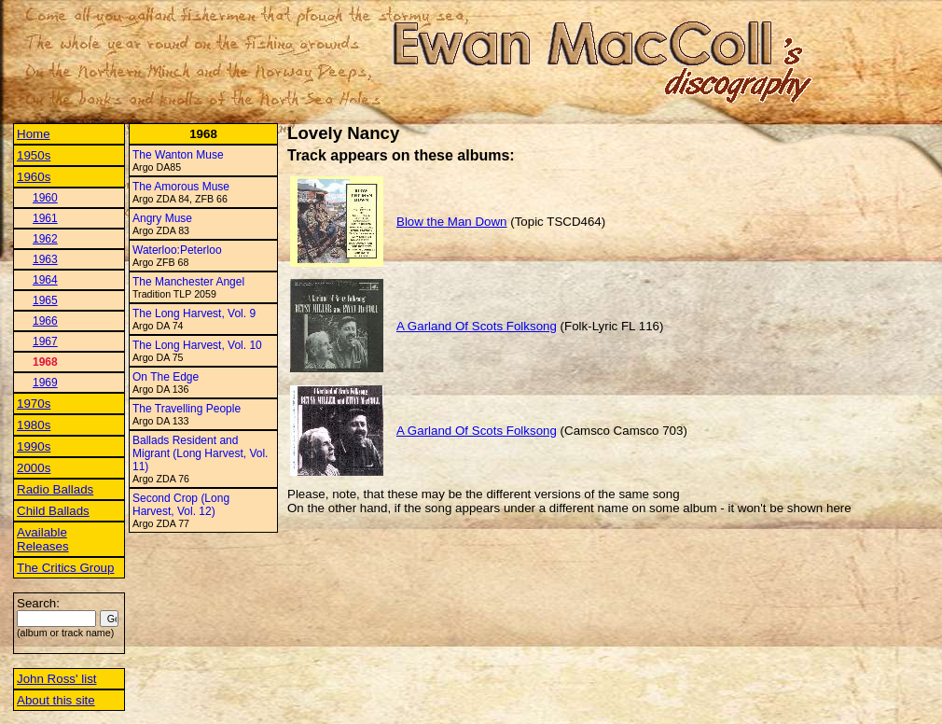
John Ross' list (57, 679)
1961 (45, 218)
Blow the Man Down (451, 222)
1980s (33, 425)
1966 (45, 320)
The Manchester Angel (188, 281)
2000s (33, 468)
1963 (45, 259)
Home (33, 134)
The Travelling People (186, 408)
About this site (56, 700)
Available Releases (43, 539)
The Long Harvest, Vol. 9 (194, 313)
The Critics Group (65, 568)
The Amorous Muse (180, 186)
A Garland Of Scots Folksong (476, 326)
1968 (45, 362)
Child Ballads (53, 511)
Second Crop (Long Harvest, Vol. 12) (180, 505)
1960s (33, 177)
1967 (45, 341)
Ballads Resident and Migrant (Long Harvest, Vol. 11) (200, 453)
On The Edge (165, 376)
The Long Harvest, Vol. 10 (197, 345)
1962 (45, 238)
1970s (33, 404)
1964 (45, 279)
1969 (45, 382)
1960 (45, 197)
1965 (45, 300)
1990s (33, 446)
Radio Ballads (55, 489)
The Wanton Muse (178, 154)
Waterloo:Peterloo (177, 250)
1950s (33, 155)
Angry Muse (162, 218)
